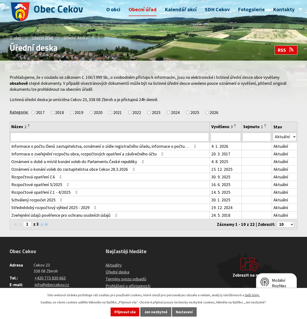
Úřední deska (117, 272)
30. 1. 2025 (221, 200)
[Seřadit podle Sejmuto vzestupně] (265, 125)
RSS (285, 50)
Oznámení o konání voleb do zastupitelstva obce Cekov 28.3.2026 (73, 169)
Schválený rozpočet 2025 (37, 200)
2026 (214, 112)
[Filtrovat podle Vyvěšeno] (226, 137)
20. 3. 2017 (221, 154)
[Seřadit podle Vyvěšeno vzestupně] (235, 125)
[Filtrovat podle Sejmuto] (257, 137)
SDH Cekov (217, 9)
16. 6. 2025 (221, 185)
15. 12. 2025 (222, 169)
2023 (156, 112)
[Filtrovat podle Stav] (284, 137)
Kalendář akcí (181, 9)
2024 (175, 112)
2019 (79, 112)
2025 (194, 112)
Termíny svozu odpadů (126, 279)
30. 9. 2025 (221, 177)
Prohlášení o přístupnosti (128, 286)
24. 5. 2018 (221, 215)
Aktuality (114, 265)
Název (18, 126)
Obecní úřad (143, 9)
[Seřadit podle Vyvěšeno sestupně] (235, 127)
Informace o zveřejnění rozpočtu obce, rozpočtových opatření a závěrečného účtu (88, 154)
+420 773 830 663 (50, 278)
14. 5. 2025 (221, 192)
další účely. (252, 295)
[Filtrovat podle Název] (110, 137)
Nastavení (184, 312)
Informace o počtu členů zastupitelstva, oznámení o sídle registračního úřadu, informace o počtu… (104, 146)
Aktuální (281, 146)
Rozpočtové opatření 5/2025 (41, 185)
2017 (40, 112)
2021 (117, 112)
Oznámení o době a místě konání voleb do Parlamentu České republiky (78, 162)
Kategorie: (19, 112)
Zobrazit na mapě (249, 275)
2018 (59, 112)
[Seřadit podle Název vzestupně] (29, 125)
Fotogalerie (251, 9)
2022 (136, 112)
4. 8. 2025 (220, 162)
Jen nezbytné (155, 312)
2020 (98, 112)
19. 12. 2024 (222, 208)
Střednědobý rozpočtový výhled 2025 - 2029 (54, 208)
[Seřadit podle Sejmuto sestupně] (265, 127)
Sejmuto (253, 126)
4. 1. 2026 (220, 146)
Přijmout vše (125, 312)
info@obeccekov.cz (52, 285)
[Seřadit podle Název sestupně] (29, 127)
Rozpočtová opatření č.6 (37, 177)
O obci (113, 9)
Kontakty (284, 9)
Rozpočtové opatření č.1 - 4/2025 (45, 192)
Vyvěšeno (222, 126)
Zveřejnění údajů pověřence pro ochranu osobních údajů (65, 215)
